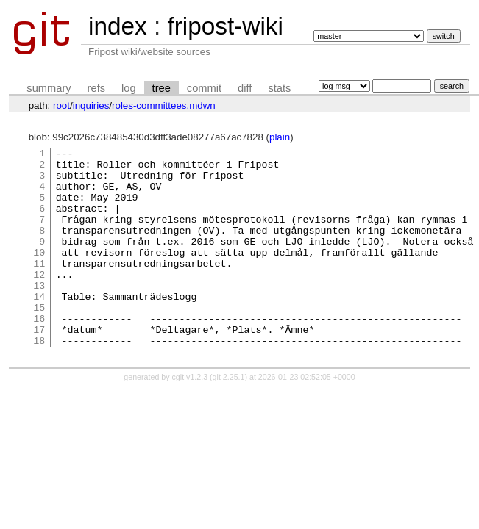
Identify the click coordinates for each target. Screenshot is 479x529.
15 (39, 340)
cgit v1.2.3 (190, 416)
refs (96, 88)
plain (279, 137)
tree (161, 88)
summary (48, 88)
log (128, 88)
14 (39, 327)
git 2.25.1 (229, 416)
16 (39, 353)
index (117, 26)
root (61, 105)
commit (204, 88)
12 (39, 300)
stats (279, 88)
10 (39, 274)
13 (39, 313)
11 (39, 287)
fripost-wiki (225, 26)
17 (39, 366)
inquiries (91, 105)
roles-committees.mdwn (164, 105)
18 (39, 379)
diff (245, 88)
